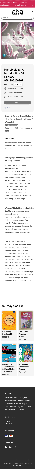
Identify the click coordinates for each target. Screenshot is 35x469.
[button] (2, 12)
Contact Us (8, 423)
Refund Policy (27, 463)
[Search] (31, 17)
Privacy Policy (18, 463)
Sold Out (17, 102)
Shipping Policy (17, 465)
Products (7, 421)
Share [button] (7, 108)
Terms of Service (8, 463)
